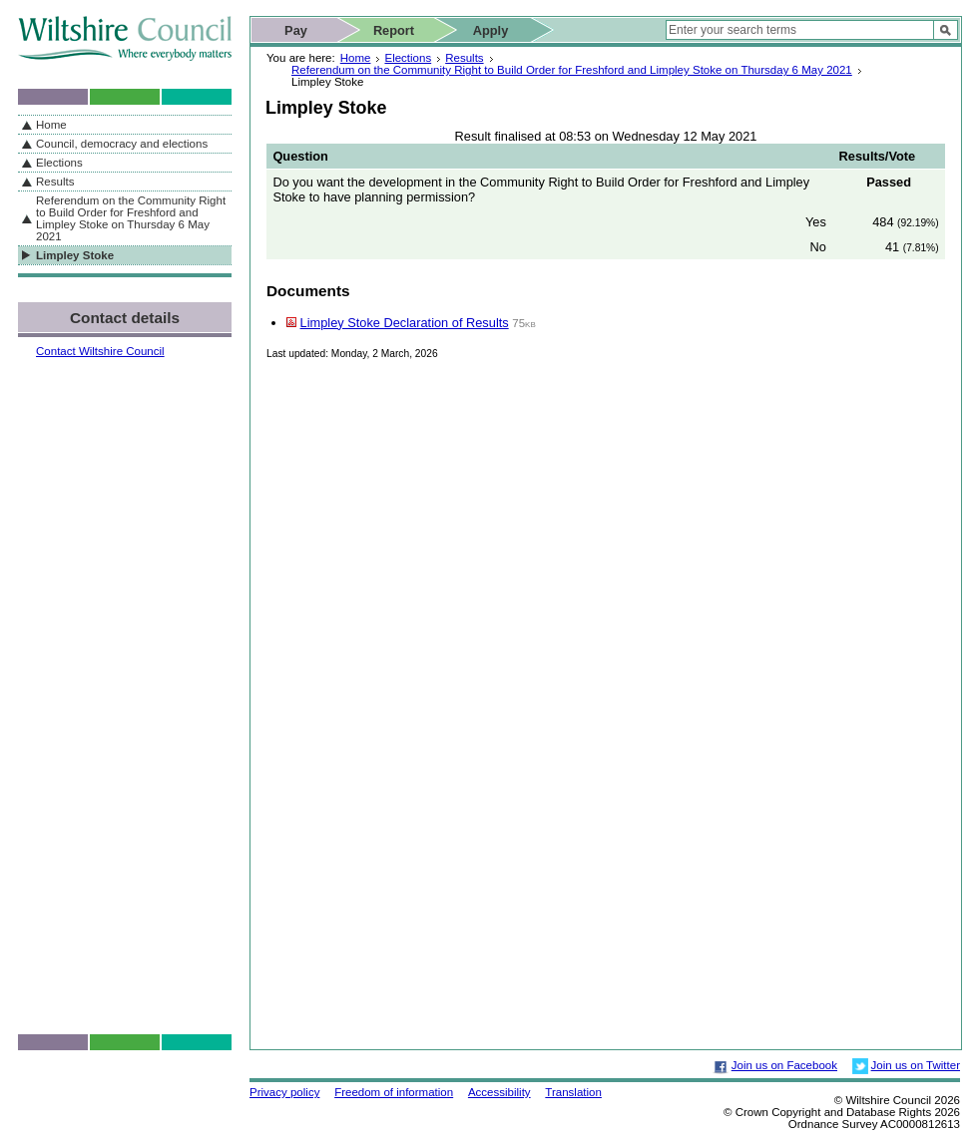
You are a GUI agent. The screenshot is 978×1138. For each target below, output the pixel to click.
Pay (295, 30)
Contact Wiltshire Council (100, 351)
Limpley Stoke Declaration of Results (404, 322)
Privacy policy (284, 1092)
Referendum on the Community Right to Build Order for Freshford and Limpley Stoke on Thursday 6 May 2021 (571, 70)
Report (393, 30)
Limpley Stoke (75, 255)
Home (355, 58)
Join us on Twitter (915, 1065)
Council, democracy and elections (122, 144)
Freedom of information (393, 1092)
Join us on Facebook (784, 1065)
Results (464, 58)
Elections (407, 58)
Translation (573, 1092)
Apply (491, 30)
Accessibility (499, 1092)
